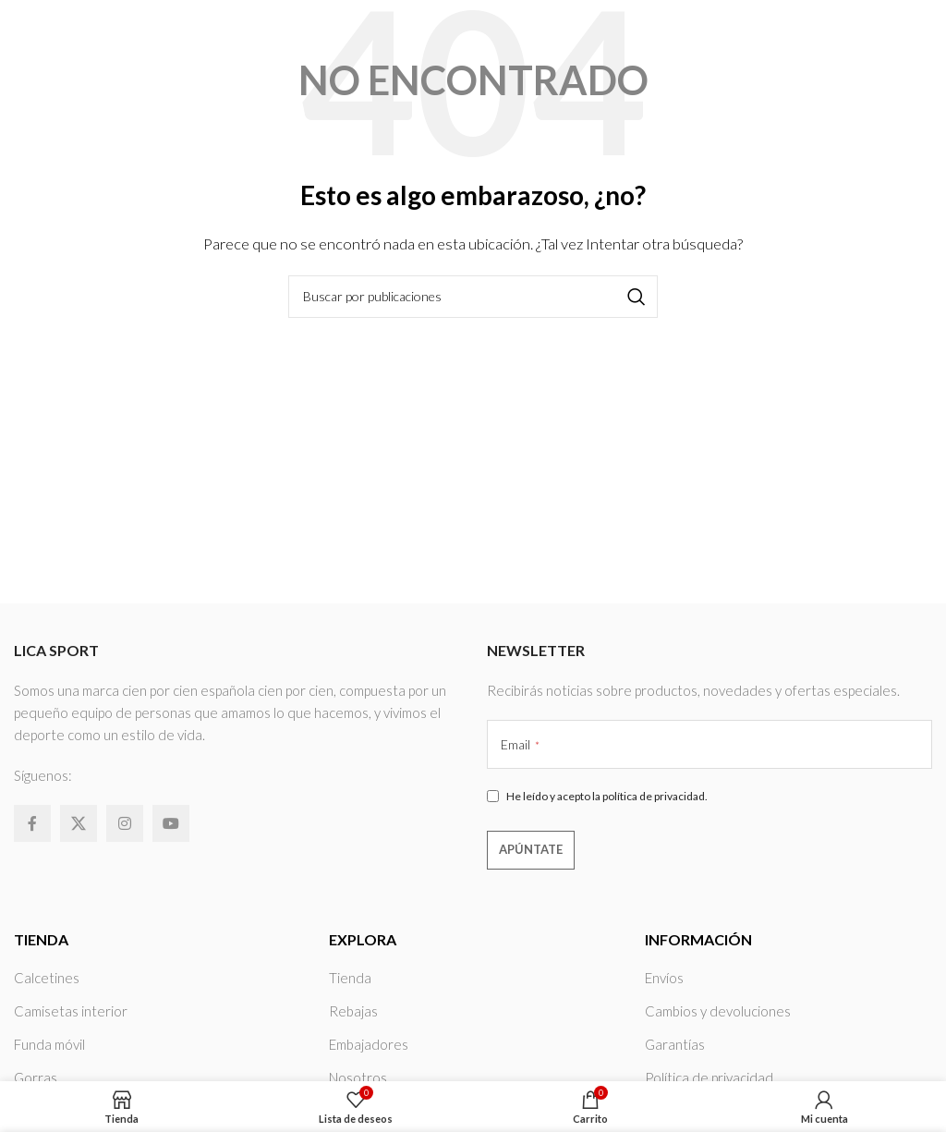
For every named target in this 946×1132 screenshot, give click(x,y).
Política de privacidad (709, 1077)
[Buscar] (473, 296)
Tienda (350, 977)
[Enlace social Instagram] (124, 823)
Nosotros (358, 1077)
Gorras (35, 1077)
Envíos (664, 977)
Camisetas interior (70, 1011)
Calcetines (46, 977)
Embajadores (368, 1044)
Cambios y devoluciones (718, 1011)
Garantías (675, 1044)
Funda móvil (49, 1044)
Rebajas (353, 1011)
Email (520, 744)
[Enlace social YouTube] (170, 823)
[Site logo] (73, 35)
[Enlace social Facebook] (32, 823)
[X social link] (78, 823)
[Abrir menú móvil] (922, 36)
